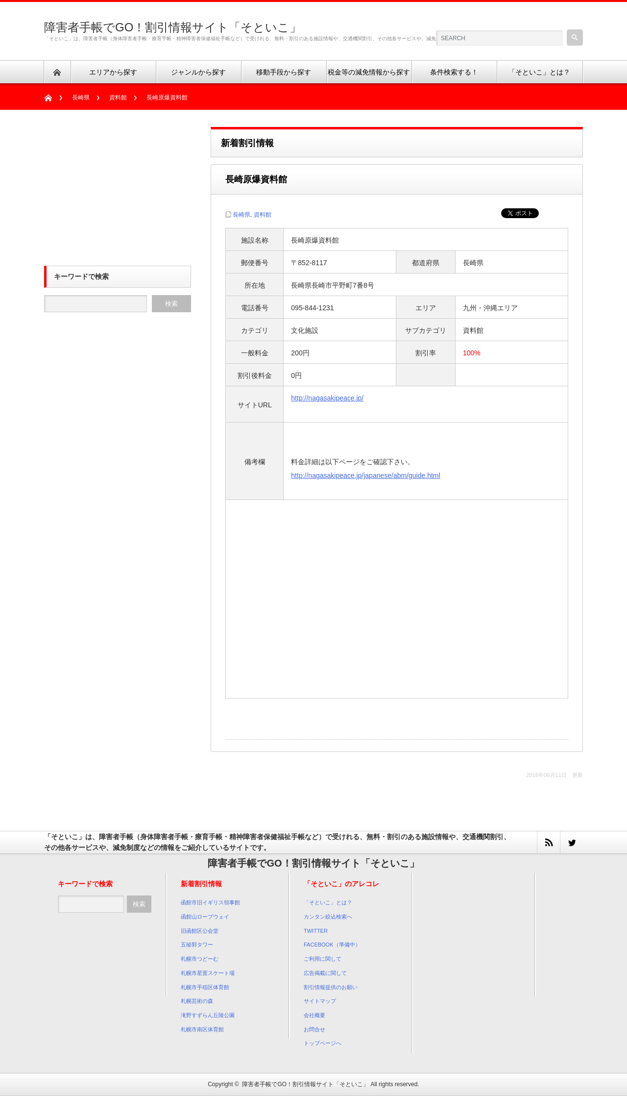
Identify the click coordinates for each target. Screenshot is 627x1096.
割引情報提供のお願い (331, 987)
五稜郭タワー (197, 944)
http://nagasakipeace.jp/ (327, 398)
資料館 (118, 97)
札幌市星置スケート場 (208, 973)
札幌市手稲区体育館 (205, 987)
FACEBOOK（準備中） (332, 944)
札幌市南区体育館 (202, 1029)
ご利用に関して (322, 959)
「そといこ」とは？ (328, 902)
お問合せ (314, 1029)
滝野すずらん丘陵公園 (208, 1015)
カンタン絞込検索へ (328, 917)
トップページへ (322, 1043)
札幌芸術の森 (197, 1001)
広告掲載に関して (325, 973)
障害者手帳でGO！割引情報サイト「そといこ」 (172, 27)
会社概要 (314, 1015)
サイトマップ (320, 1001)
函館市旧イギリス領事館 (210, 902)
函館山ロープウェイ (205, 917)
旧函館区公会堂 (199, 931)
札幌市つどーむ (199, 959)
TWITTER (316, 931)
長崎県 (81, 97)
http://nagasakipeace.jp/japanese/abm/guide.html (365, 475)
